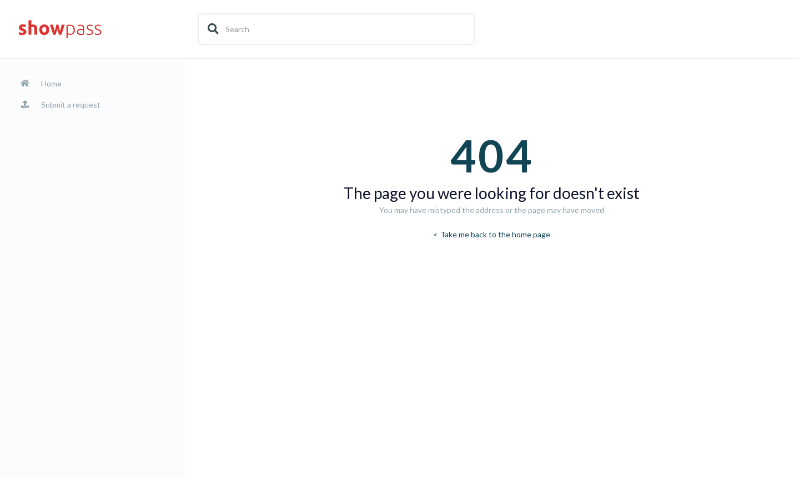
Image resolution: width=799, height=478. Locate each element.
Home (51, 83)
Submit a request (70, 104)
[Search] (336, 29)
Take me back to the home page (494, 234)
